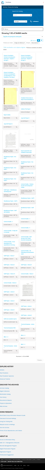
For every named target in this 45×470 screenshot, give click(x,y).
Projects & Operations (6, 403)
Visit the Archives (4, 427)
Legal (2, 459)
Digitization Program (5, 452)
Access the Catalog (13, 7)
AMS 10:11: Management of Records (9, 442)
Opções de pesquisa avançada (12, 36)
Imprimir (33, 40)
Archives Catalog (4, 388)
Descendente (35, 42)
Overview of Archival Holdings (8, 418)
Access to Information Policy (7, 439)
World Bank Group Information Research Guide (12, 415)
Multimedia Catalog (5, 394)
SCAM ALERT (3, 461)
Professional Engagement (7, 455)
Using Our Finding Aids (6, 421)
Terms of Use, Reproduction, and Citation (11, 430)
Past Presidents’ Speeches (7, 376)
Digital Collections (5, 391)
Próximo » (39, 360)
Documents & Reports (6, 400)
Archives (8, 2)
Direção (28, 42)
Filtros (5, 29)
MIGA (24, 465)
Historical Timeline (5, 379)
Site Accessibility (16, 459)
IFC (21, 465)
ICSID (28, 465)
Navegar (20, 21)
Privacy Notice (8, 459)
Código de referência (19, 42)
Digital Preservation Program (7, 448)
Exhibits (2, 370)
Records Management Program (8, 445)
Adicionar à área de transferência (16, 63)
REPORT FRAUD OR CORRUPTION (15, 461)
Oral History (3, 397)
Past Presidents (4, 373)
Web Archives (3, 406)
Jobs (34, 459)
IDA (18, 465)
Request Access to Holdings (7, 424)
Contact (38, 459)
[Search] (22, 15)
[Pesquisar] (31, 15)
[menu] (43, 2)
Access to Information (27, 459)
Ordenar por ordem (8, 42)
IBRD (15, 465)
